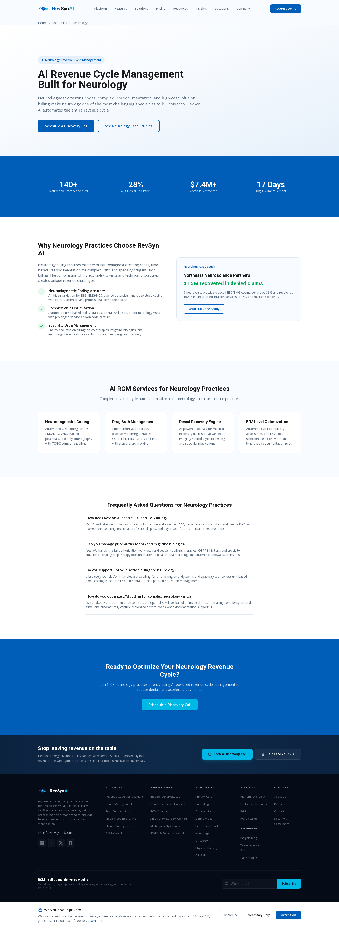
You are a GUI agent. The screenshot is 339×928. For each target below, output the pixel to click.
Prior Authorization (118, 811)
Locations (222, 8)
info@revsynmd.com (55, 832)
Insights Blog (248, 838)
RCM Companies (161, 811)
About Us (280, 797)
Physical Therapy (206, 848)
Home (42, 23)
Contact (279, 811)
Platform (100, 8)
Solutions (141, 8)
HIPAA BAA (241, 918)
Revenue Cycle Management (124, 797)
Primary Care (204, 797)
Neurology (202, 833)
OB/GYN (200, 855)
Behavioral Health (207, 826)
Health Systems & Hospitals (168, 804)
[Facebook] (70, 843)
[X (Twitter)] (61, 843)
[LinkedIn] (42, 843)
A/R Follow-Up (114, 833)
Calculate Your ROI (278, 754)
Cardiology (202, 804)
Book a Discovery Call (227, 754)
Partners (280, 804)
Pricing (160, 8)
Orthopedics (203, 811)
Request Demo (286, 8)
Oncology (201, 841)
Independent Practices (165, 797)
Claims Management (119, 826)
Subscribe (289, 883)
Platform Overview (252, 797)
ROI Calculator (249, 819)
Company (243, 8)
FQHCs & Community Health (168, 833)
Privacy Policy (269, 918)
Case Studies (249, 858)
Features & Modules (253, 804)
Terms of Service (291, 918)
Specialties (59, 23)
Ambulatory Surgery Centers (169, 819)
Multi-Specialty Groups (165, 826)
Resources (180, 8)
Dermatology (203, 819)
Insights (201, 8)
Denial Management (119, 804)
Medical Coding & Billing (121, 819)
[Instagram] (51, 843)
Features (121, 8)
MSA (253, 918)
